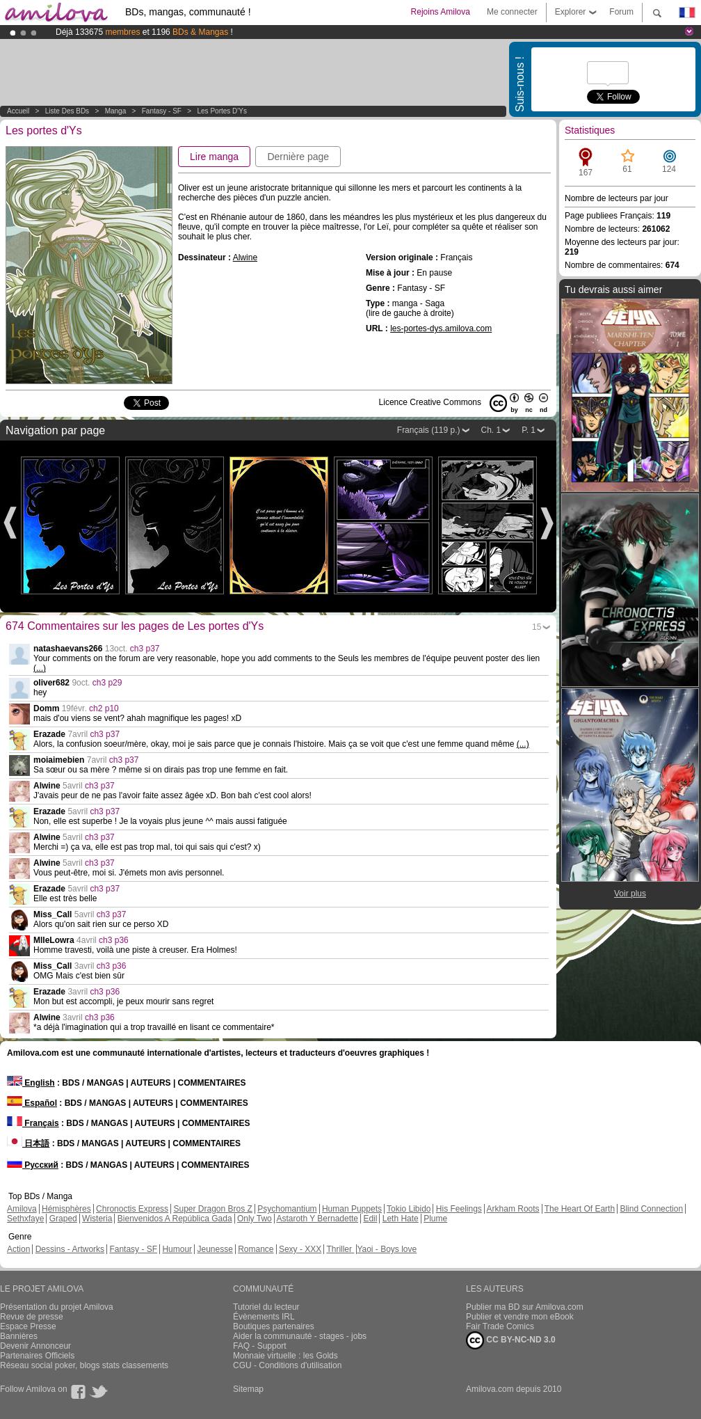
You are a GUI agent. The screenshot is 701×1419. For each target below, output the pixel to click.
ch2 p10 (104, 708)
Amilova (22, 1209)
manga (116, 111)
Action (18, 1249)
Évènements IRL (264, 1317)
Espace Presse (28, 1326)
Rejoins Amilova (440, 12)
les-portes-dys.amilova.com (441, 328)
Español (32, 1103)
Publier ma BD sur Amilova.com (524, 1307)
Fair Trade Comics (500, 1326)
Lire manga (214, 156)
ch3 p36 (114, 940)
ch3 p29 (107, 683)
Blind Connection (651, 1209)
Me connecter (512, 12)
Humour (177, 1249)
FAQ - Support (260, 1346)
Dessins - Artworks (69, 1249)
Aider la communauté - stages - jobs (299, 1336)
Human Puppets (352, 1209)
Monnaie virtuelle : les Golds (285, 1356)
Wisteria (97, 1218)
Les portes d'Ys (222, 111)
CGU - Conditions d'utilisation (287, 1365)
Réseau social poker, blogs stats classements (84, 1365)
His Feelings (459, 1209)
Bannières (19, 1336)
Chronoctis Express (132, 1209)
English (31, 1083)
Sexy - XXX (300, 1249)
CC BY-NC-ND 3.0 (511, 1340)
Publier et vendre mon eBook (520, 1317)
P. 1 (528, 430)
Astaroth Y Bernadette (317, 1218)
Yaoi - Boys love (387, 1249)
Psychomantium (286, 1209)
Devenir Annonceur (35, 1346)
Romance (255, 1249)
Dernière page (298, 156)
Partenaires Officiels (37, 1356)
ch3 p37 (145, 648)
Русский (32, 1165)
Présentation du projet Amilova (56, 1307)
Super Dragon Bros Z (212, 1209)
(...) (39, 668)
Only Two (254, 1218)
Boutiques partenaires (273, 1326)
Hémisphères (66, 1209)
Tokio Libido (408, 1209)
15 (536, 627)
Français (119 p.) (428, 430)
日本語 (28, 1143)
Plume (435, 1218)
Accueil (18, 111)
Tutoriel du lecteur (266, 1307)
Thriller (340, 1249)
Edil (370, 1218)
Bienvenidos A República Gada (175, 1218)
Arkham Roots (513, 1209)
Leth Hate (400, 1218)
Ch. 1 (491, 430)
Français (33, 1123)
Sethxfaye (25, 1218)
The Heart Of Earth (580, 1209)
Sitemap (248, 1389)
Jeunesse (214, 1249)
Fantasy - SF (162, 111)
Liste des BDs (67, 111)
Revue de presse (31, 1317)
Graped (63, 1218)
